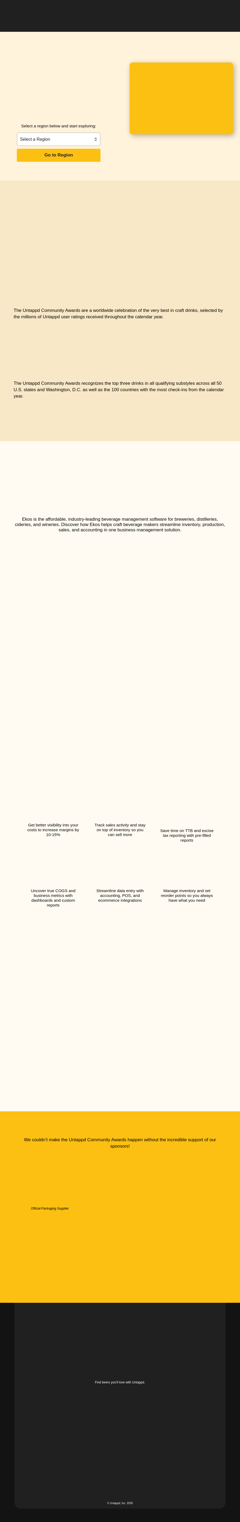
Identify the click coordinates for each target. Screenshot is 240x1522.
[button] (222, 12)
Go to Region (58, 155)
